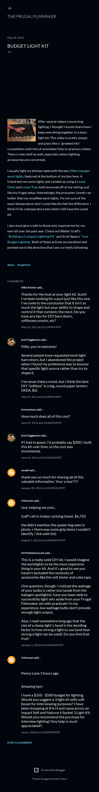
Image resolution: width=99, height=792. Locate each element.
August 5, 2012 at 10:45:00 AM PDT (43, 540)
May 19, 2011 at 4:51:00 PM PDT (41, 327)
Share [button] (10, 265)
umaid (25, 470)
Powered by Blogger (49, 770)
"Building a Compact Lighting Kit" (31, 236)
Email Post (23, 265)
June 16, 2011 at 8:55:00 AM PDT (41, 457)
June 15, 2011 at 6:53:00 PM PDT (41, 423)
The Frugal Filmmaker (31, 16)
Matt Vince (60, 778)
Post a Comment (19, 742)
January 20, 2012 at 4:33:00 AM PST (43, 488)
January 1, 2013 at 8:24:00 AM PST (42, 645)
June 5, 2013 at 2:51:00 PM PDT (40, 732)
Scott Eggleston (30, 339)
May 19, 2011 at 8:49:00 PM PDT (41, 397)
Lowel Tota (30, 187)
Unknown (27, 500)
